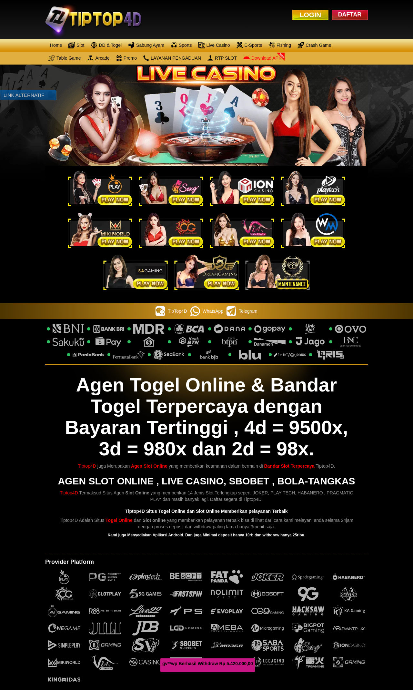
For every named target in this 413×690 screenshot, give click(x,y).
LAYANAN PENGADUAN (172, 58)
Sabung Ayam (146, 45)
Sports (181, 45)
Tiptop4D (87, 466)
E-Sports (249, 45)
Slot (76, 45)
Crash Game (314, 45)
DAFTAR (350, 14)
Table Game (64, 58)
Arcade (98, 58)
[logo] (99, 19)
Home (56, 45)
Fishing (279, 45)
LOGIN (310, 14)
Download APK (262, 58)
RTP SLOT (222, 58)
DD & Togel (106, 45)
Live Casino (214, 45)
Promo (126, 58)
